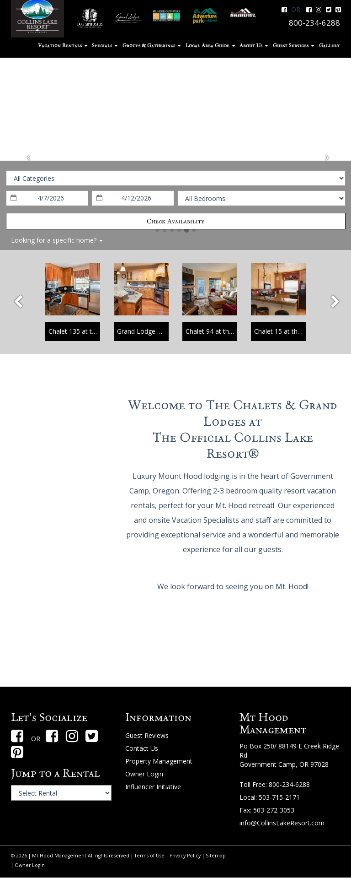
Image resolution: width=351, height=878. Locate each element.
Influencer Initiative (153, 786)
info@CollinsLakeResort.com (281, 822)
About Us (253, 45)
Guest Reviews (147, 735)
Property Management (158, 761)
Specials (105, 45)
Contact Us (141, 748)
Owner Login (144, 774)
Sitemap (216, 855)
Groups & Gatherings (151, 45)
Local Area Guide (210, 45)
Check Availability (175, 221)
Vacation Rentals (63, 45)
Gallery (329, 45)
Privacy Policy (185, 855)
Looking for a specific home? (57, 240)
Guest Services (293, 45)
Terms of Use (149, 855)
